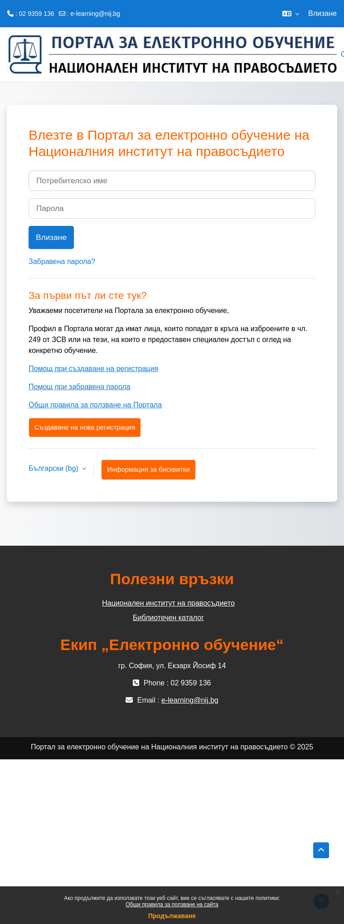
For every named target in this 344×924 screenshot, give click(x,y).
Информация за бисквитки (148, 469)
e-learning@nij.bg (95, 13)
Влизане (322, 13)
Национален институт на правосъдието (168, 603)
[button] (291, 13)
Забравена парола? (62, 261)
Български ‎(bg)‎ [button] (54, 468)
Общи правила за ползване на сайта (172, 904)
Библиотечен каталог (168, 617)
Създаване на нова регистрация (84, 427)
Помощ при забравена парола (80, 387)
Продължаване (172, 915)
